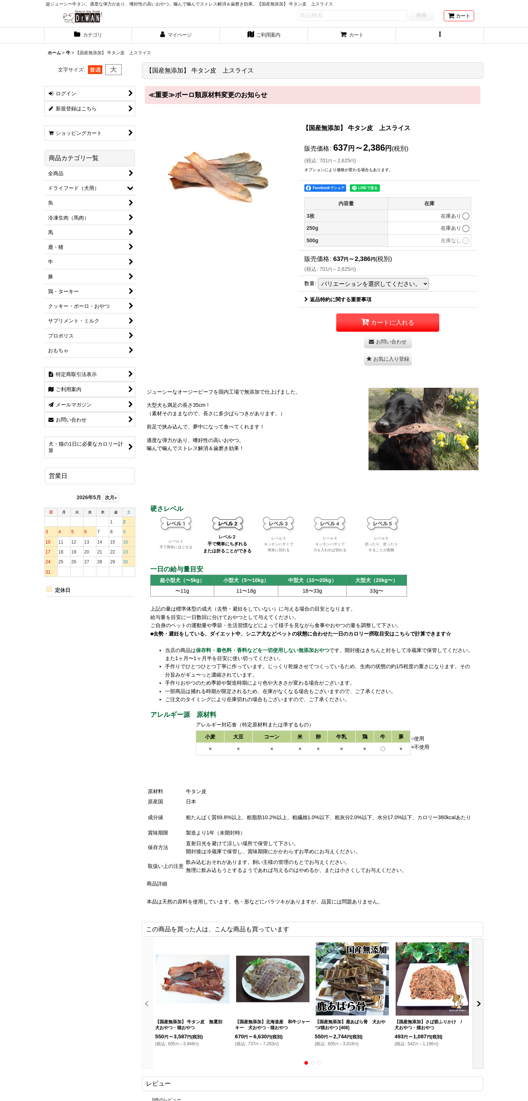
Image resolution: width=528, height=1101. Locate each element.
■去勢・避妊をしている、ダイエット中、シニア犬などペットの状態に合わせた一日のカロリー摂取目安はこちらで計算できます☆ (300, 634)
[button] (440, 35)
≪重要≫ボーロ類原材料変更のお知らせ (207, 95)
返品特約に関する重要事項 (337, 299)
